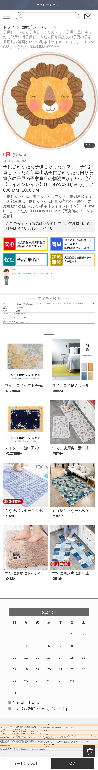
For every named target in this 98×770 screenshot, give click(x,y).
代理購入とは (15, 270)
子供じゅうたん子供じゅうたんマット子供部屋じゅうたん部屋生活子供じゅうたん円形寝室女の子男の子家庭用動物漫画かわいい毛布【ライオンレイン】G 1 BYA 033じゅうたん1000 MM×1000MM (48, 39)
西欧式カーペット (36, 27)
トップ (8, 27)
